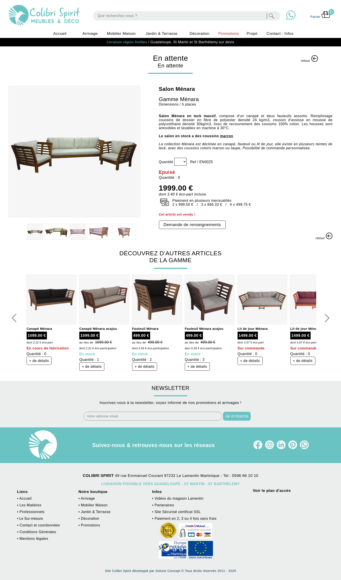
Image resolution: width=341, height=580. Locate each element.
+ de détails (39, 361)
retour (309, 58)
